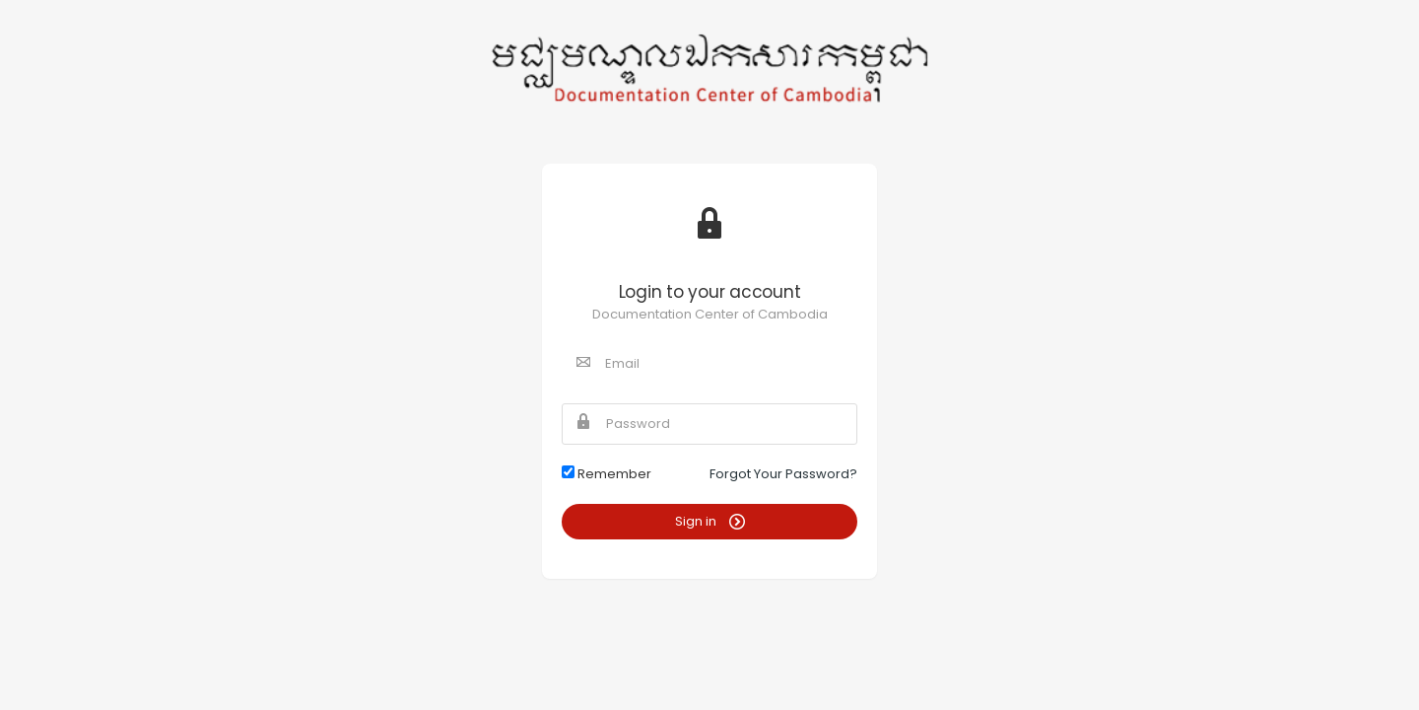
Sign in (710, 521)
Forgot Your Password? (783, 473)
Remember (606, 473)
